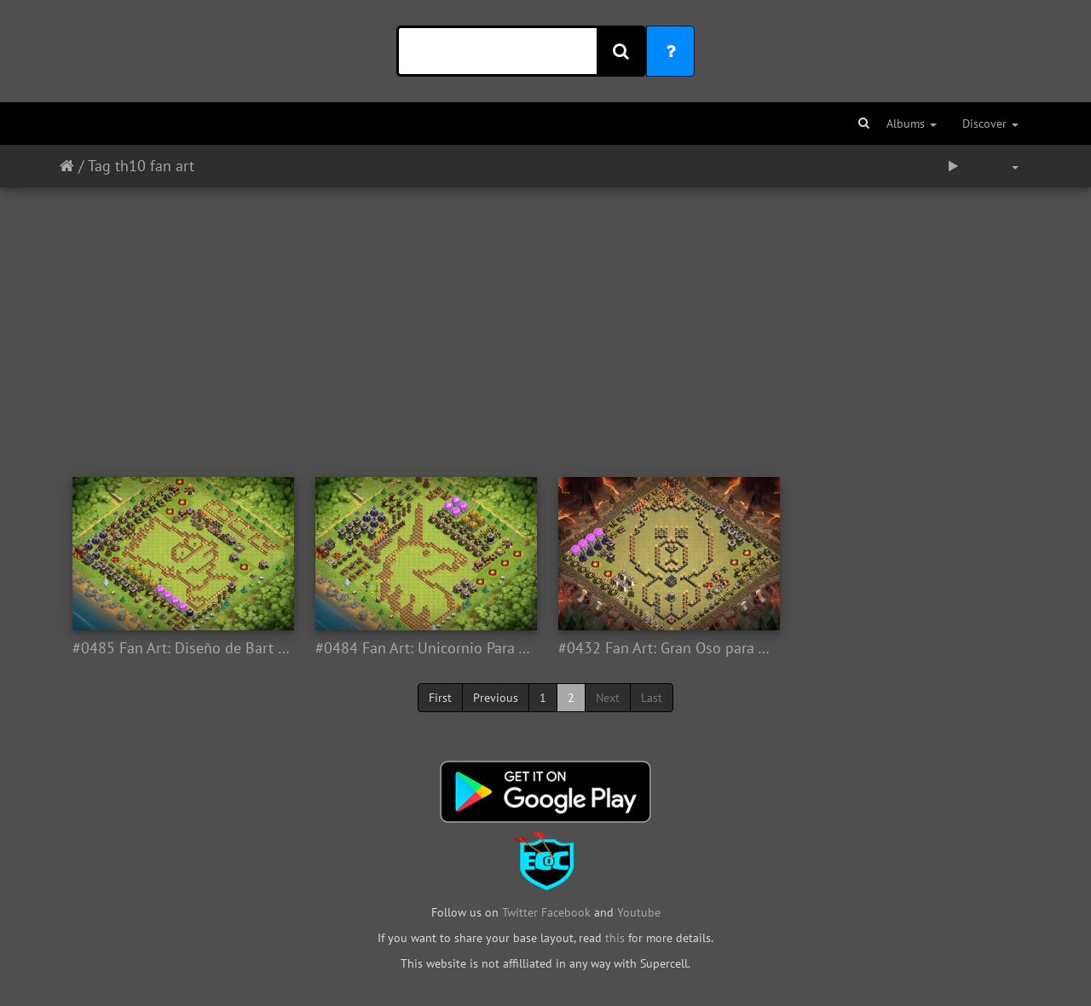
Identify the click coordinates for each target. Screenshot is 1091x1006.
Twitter (521, 912)
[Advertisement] (545, 323)
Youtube (639, 912)
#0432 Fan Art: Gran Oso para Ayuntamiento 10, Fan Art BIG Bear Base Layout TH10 (667, 648)
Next (608, 697)
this (615, 938)
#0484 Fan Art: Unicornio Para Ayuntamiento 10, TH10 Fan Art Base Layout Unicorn (424, 648)
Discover (990, 123)
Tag (99, 165)
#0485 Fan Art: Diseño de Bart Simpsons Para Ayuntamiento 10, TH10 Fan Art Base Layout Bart (181, 648)
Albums (911, 123)
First (440, 697)
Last (651, 697)
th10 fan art (154, 165)
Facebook (566, 912)
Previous (495, 697)
